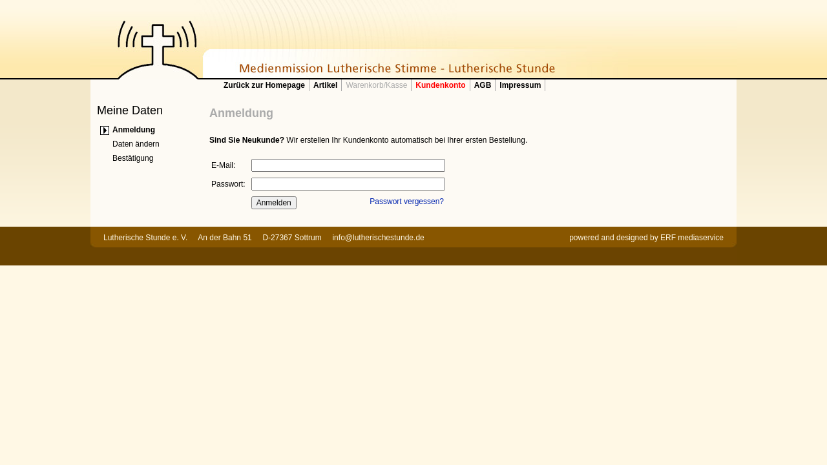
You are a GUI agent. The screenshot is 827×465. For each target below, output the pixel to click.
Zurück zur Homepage (264, 85)
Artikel (325, 85)
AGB (483, 85)
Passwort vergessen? (407, 201)
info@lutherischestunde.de (378, 237)
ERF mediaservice (692, 237)
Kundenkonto (440, 85)
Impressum (520, 85)
